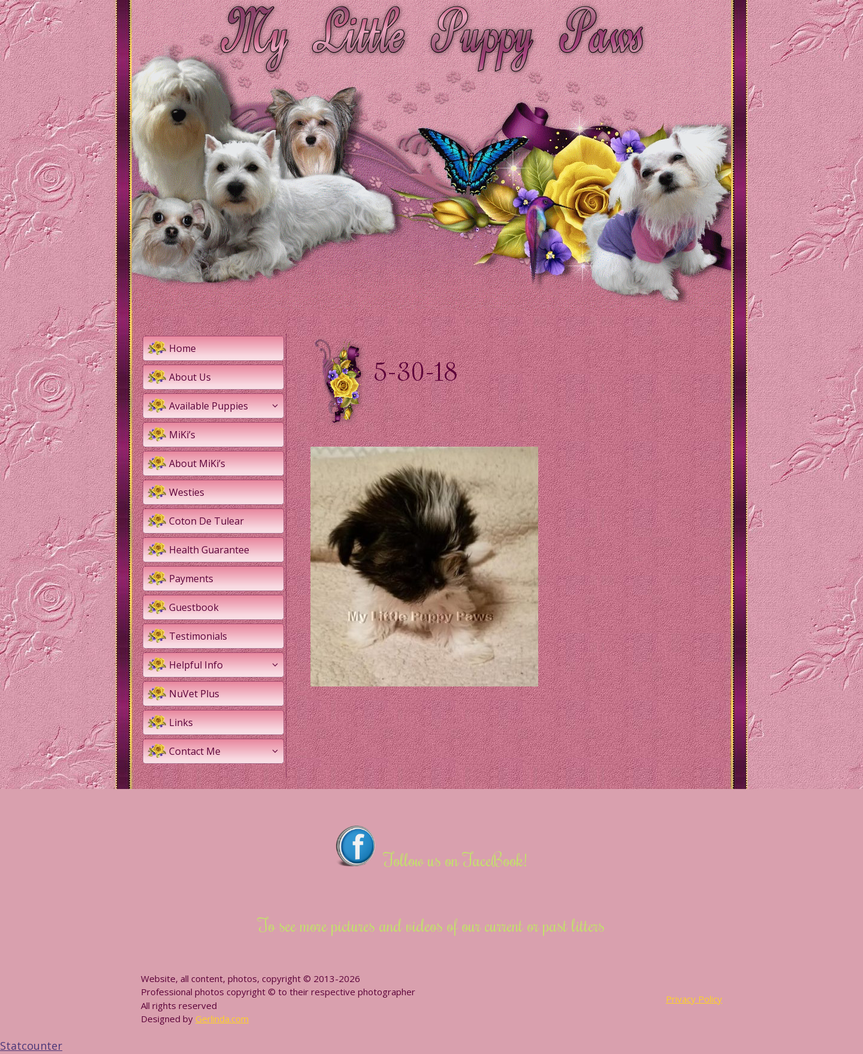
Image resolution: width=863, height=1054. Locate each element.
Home (182, 348)
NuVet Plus (194, 693)
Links (181, 722)
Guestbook (194, 607)
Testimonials (198, 636)
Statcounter (31, 1045)
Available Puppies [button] (226, 406)
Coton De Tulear (206, 521)
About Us (190, 377)
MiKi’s (182, 434)
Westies (186, 492)
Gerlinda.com (222, 1019)
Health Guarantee (209, 549)
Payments (191, 578)
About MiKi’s (197, 463)
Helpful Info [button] (226, 665)
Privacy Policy (694, 999)
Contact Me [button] (226, 751)
